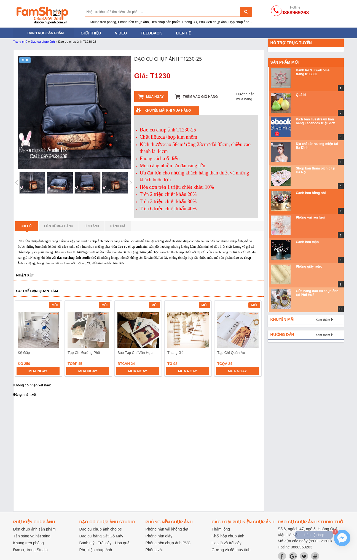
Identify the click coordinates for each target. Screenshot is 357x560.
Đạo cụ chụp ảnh (43, 41)
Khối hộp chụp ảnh (228, 536)
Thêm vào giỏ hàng (196, 96)
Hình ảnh (91, 226)
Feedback (151, 33)
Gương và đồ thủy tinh (231, 550)
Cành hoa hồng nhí (311, 193)
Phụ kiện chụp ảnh (95, 550)
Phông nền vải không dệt (167, 529)
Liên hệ (183, 33)
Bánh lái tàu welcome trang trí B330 (312, 72)
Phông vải (154, 550)
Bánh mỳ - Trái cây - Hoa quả (104, 543)
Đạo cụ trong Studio (30, 550)
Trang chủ (20, 41)
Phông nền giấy (159, 536)
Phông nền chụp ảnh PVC (168, 543)
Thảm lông (221, 529)
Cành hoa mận (307, 242)
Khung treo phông (28, 543)
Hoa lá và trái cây (226, 543)
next (255, 339)
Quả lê (301, 95)
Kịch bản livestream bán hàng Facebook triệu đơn (315, 121)
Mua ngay (151, 96)
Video (121, 33)
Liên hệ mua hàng (58, 226)
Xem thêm (323, 319)
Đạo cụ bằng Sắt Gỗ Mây (101, 536)
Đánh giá (117, 226)
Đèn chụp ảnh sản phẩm (34, 529)
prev (22, 339)
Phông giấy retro (309, 266)
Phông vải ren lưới (310, 217)
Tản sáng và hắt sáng (31, 536)
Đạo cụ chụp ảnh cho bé (100, 529)
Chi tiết (27, 227)
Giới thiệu (91, 33)
